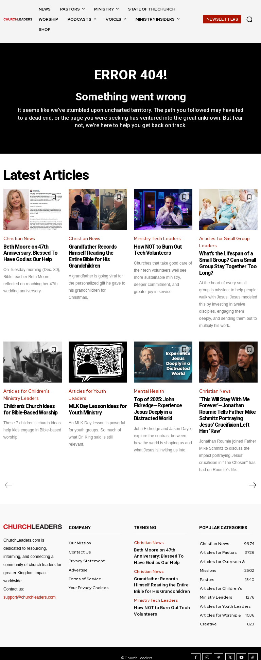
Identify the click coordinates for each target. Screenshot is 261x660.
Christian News (19, 239)
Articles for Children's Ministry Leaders (26, 394)
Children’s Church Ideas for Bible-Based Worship (31, 409)
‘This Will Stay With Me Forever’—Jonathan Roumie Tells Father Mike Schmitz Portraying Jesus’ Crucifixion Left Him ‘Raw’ (228, 411)
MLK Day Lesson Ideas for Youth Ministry (96, 409)
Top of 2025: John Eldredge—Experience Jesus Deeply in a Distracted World (163, 405)
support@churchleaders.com (29, 588)
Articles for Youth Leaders (87, 394)
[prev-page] (8, 477)
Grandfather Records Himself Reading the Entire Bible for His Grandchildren (97, 253)
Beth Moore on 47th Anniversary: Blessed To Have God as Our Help (28, 253)
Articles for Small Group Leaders (224, 242)
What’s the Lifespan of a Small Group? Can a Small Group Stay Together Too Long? (226, 263)
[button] (249, 19)
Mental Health (149, 390)
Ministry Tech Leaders (157, 239)
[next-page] (252, 477)
